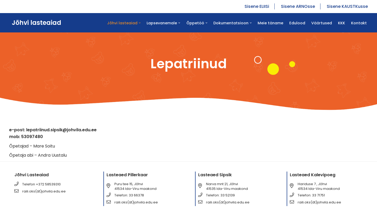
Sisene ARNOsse (298, 6)
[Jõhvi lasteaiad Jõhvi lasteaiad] (35, 23)
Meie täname (270, 23)
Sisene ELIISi (257, 6)
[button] (140, 23)
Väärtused (321, 23)
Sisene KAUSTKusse (347, 6)
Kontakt (359, 23)
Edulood (297, 23)
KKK (341, 23)
